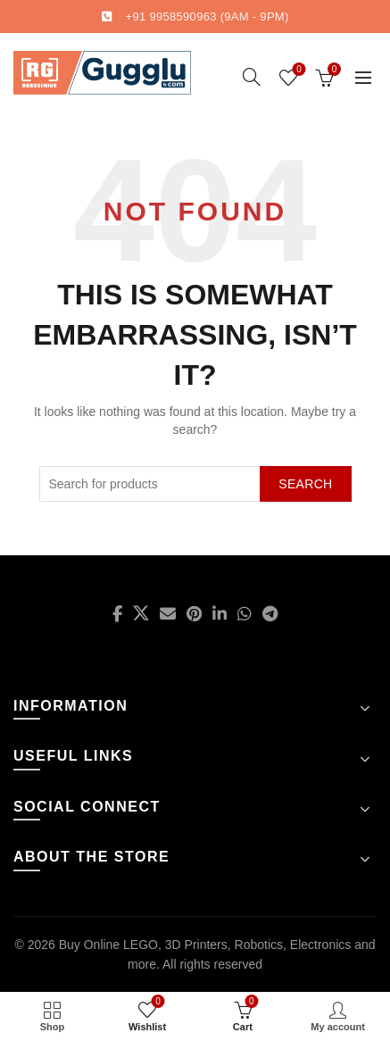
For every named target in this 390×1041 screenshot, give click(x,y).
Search (305, 484)
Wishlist (298, 70)
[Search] (251, 76)
